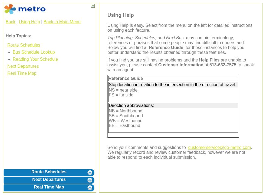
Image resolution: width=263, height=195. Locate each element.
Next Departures (23, 66)
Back (10, 22)
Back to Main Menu (62, 22)
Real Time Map (22, 73)
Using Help (29, 22)
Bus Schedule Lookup (34, 52)
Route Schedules (23, 45)
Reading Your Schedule (35, 59)
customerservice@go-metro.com (219, 147)
